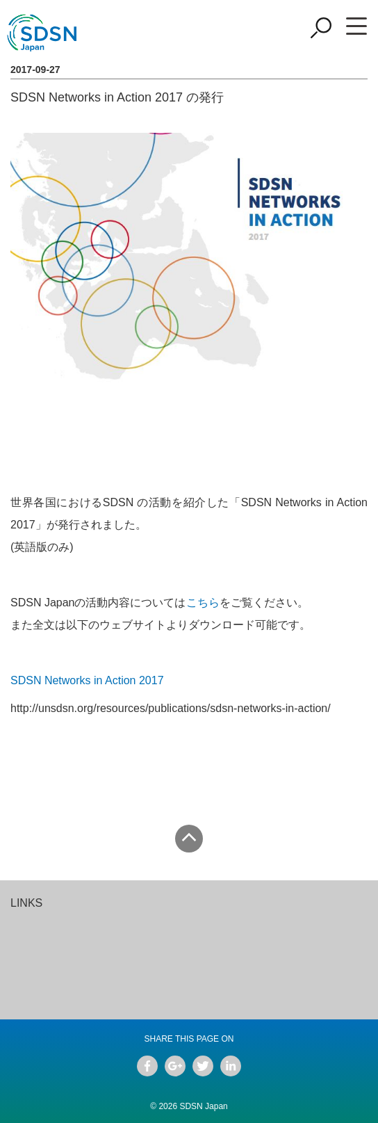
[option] (99, 919)
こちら (203, 602)
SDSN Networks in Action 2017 (87, 680)
